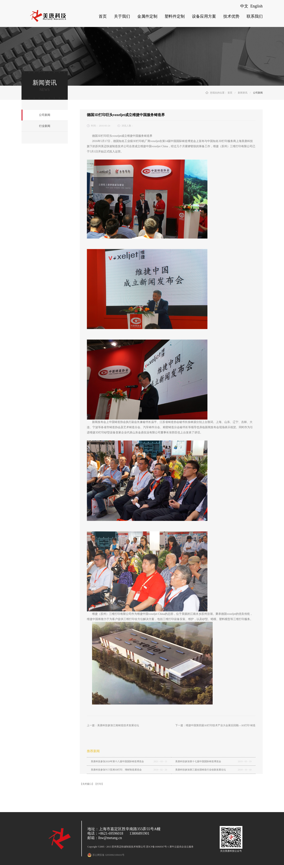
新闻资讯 (242, 92)
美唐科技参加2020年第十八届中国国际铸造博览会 (117, 761)
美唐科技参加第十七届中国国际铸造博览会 (198, 761)
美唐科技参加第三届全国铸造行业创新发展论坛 (200, 769)
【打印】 (99, 784)
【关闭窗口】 (87, 784)
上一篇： (113, 725)
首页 (103, 16)
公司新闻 (258, 92)
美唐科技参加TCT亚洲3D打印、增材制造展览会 (116, 769)
